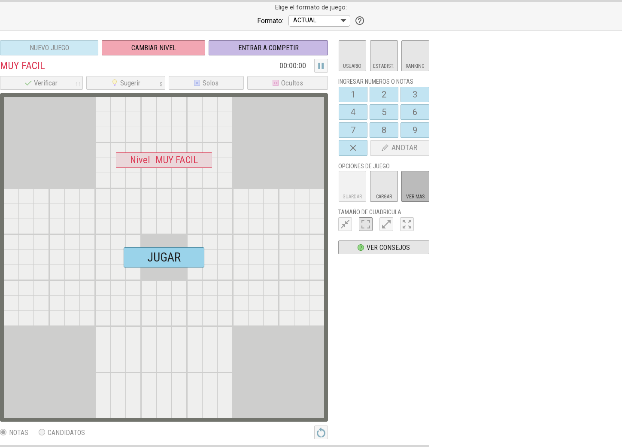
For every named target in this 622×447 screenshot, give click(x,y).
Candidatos (62, 433)
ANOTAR (399, 147)
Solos (206, 83)
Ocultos (287, 83)
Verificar (53, 83)
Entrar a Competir (268, 48)
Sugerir (137, 83)
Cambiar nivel (153, 48)
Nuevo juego (49, 48)
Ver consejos (384, 247)
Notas (14, 433)
